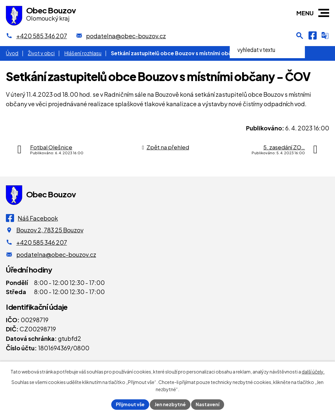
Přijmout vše (130, 404)
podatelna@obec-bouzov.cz (56, 254)
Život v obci (41, 53)
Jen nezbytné (170, 404)
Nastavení (208, 404)
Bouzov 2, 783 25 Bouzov (49, 230)
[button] (323, 13)
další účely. (313, 371)
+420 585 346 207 (41, 242)
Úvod (12, 53)
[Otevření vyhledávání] (300, 36)
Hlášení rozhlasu (82, 53)
